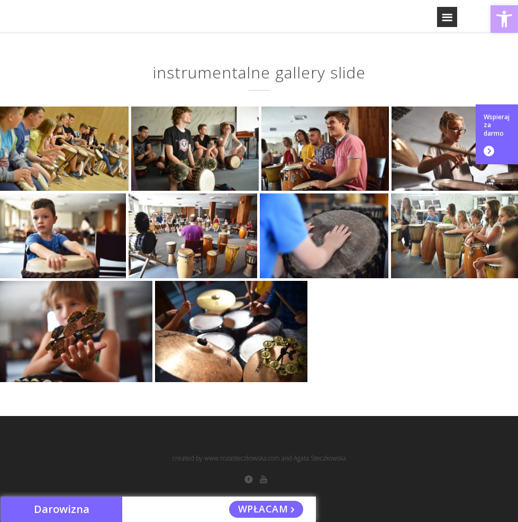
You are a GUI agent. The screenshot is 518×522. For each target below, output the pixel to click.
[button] (504, 19)
